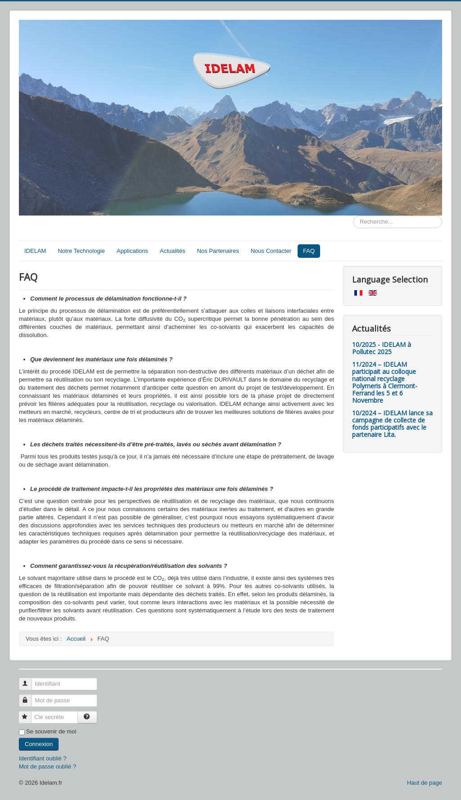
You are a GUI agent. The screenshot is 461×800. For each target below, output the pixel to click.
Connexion (39, 744)
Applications (132, 250)
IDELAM (35, 250)
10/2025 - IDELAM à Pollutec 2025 (381, 348)
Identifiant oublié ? (43, 758)
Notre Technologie (81, 250)
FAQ (309, 250)
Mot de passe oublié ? (47, 766)
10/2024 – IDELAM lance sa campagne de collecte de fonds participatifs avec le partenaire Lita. (392, 424)
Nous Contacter (271, 250)
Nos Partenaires (218, 250)
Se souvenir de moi (51, 731)
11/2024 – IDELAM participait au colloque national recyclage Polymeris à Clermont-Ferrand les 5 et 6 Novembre (384, 382)
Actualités (172, 250)
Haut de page (424, 782)
